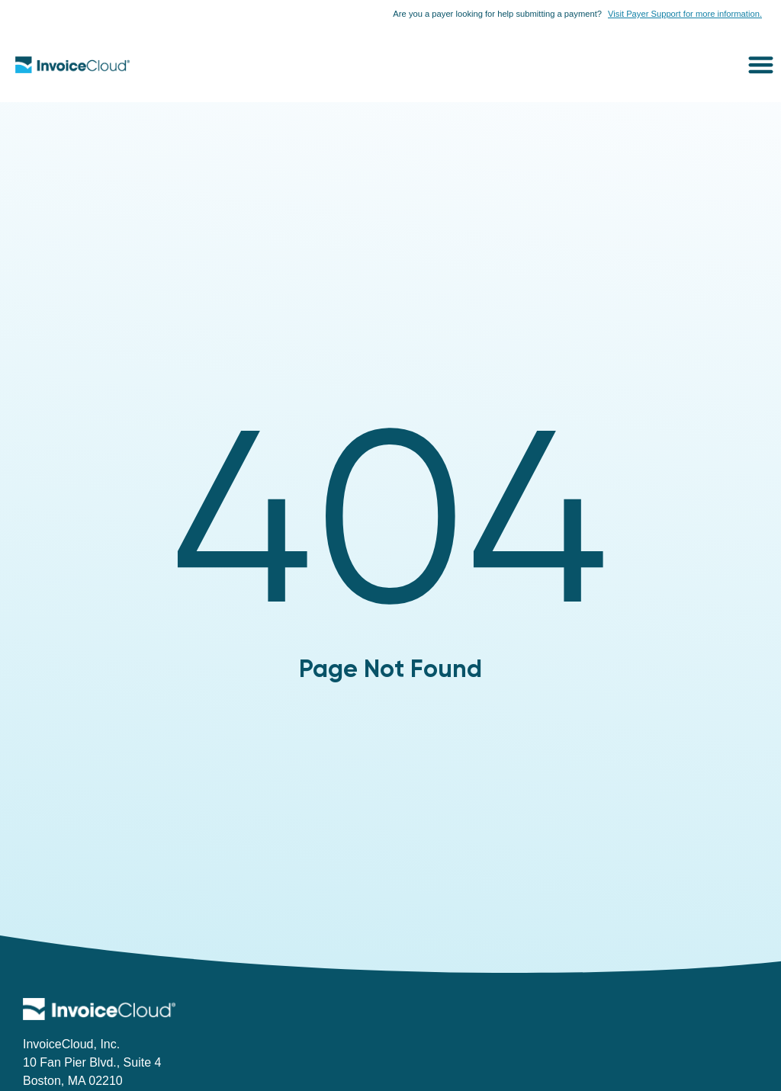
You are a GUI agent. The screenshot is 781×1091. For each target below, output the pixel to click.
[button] (761, 64)
